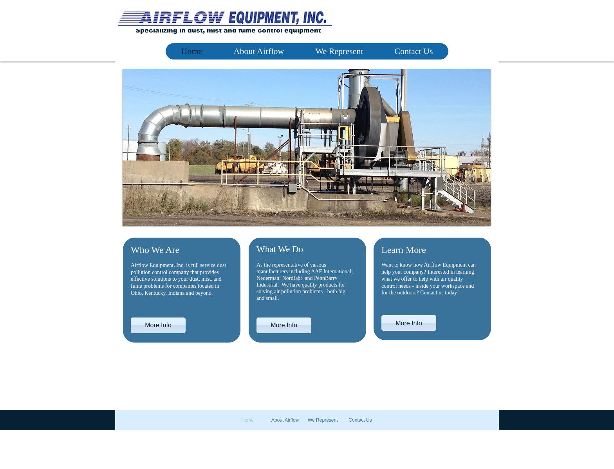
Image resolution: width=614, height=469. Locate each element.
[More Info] (158, 325)
